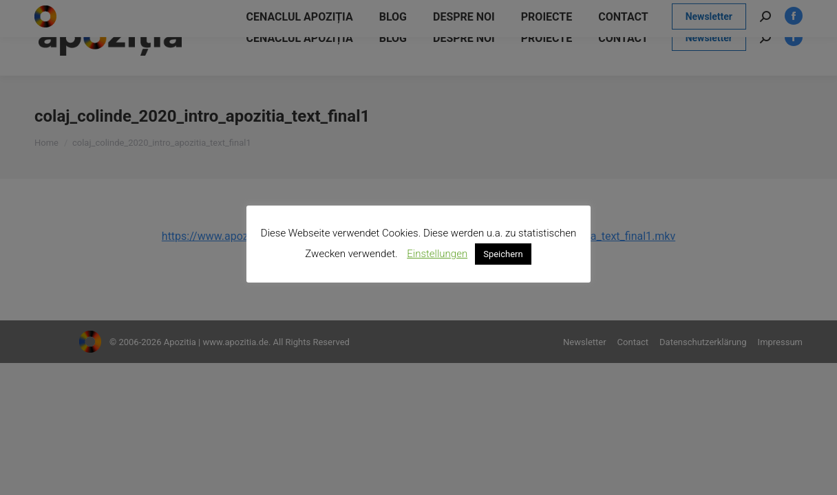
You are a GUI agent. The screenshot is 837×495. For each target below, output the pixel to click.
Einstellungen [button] (437, 254)
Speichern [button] (503, 254)
